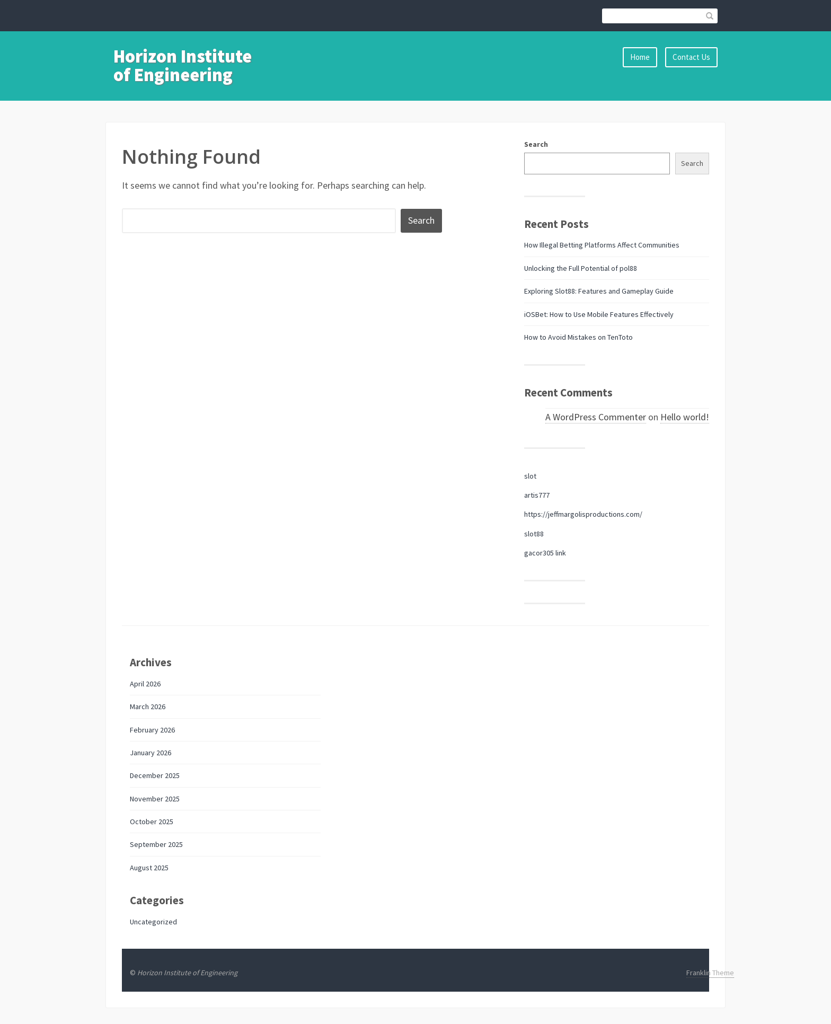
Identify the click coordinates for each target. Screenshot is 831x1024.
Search (536, 144)
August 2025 (149, 867)
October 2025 (151, 821)
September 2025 (156, 844)
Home (640, 57)
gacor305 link (545, 553)
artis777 (537, 495)
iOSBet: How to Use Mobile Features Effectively (599, 314)
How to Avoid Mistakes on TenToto (578, 337)
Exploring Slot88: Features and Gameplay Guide (599, 291)
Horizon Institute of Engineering (182, 65)
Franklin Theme (710, 972)
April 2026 (145, 683)
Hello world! (684, 417)
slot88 (534, 534)
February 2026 (152, 730)
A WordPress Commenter (595, 417)
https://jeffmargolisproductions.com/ (583, 514)
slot (530, 476)
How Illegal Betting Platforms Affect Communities (601, 245)
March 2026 (147, 706)
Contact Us (691, 57)
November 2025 (155, 799)
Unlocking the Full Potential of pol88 (580, 268)
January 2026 (150, 752)
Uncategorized (153, 921)
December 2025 (155, 775)
